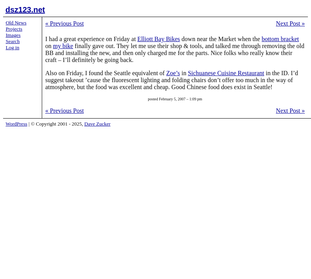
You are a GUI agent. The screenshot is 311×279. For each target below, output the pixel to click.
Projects (14, 29)
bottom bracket (280, 39)
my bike (63, 46)
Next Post (290, 23)
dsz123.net (25, 9)
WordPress (16, 124)
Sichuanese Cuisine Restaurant (226, 73)
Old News (16, 23)
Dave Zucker (97, 124)
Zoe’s (173, 73)
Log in (12, 47)
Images (13, 35)
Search (13, 41)
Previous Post (64, 23)
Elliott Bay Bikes (158, 39)
